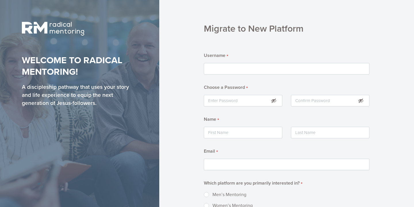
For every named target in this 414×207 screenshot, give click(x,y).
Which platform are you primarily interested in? (253, 183)
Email (211, 151)
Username (216, 56)
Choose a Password (226, 87)
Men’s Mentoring (229, 194)
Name (211, 119)
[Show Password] (274, 100)
